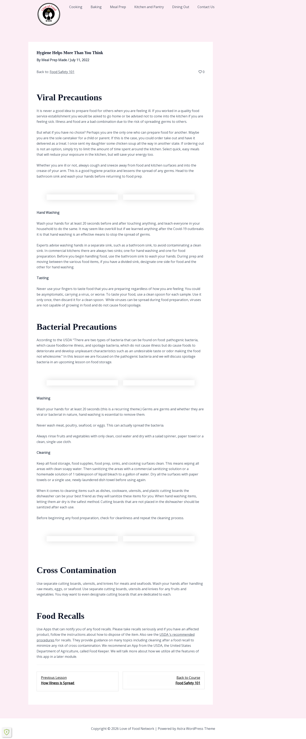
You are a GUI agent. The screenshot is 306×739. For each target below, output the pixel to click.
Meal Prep (118, 7)
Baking (96, 7)
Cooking (75, 7)
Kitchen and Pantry (149, 7)
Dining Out (180, 7)
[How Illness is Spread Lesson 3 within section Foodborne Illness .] (77, 680)
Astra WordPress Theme (196, 728)
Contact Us (206, 7)
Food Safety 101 (62, 72)
